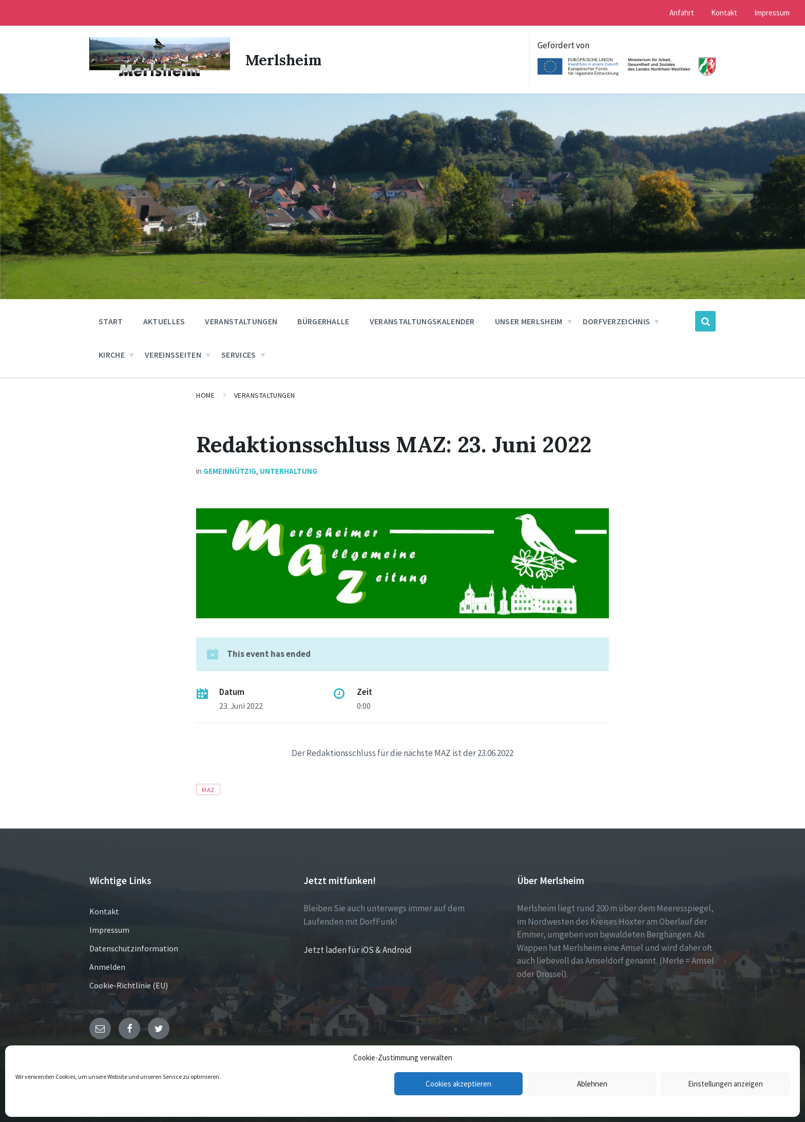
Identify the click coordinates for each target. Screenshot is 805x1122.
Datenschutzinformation (133, 948)
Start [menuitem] (111, 321)
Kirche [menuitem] (112, 355)
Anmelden (107, 967)
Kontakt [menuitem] (724, 12)
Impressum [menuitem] (772, 12)
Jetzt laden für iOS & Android (357, 949)
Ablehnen (592, 1084)
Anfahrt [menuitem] (681, 12)
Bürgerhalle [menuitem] (323, 321)
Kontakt (104, 911)
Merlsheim (285, 59)
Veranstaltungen (264, 395)
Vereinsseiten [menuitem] (173, 355)
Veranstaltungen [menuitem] (241, 321)
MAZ (208, 789)
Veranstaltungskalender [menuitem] (422, 321)
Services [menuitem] (238, 355)
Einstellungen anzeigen (725, 1084)
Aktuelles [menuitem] (164, 321)
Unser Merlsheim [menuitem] (529, 321)
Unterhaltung (288, 471)
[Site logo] (159, 76)
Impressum (109, 930)
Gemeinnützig (229, 471)
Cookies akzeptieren (458, 1084)
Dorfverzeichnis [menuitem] (616, 321)
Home (205, 395)
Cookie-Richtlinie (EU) (128, 985)
